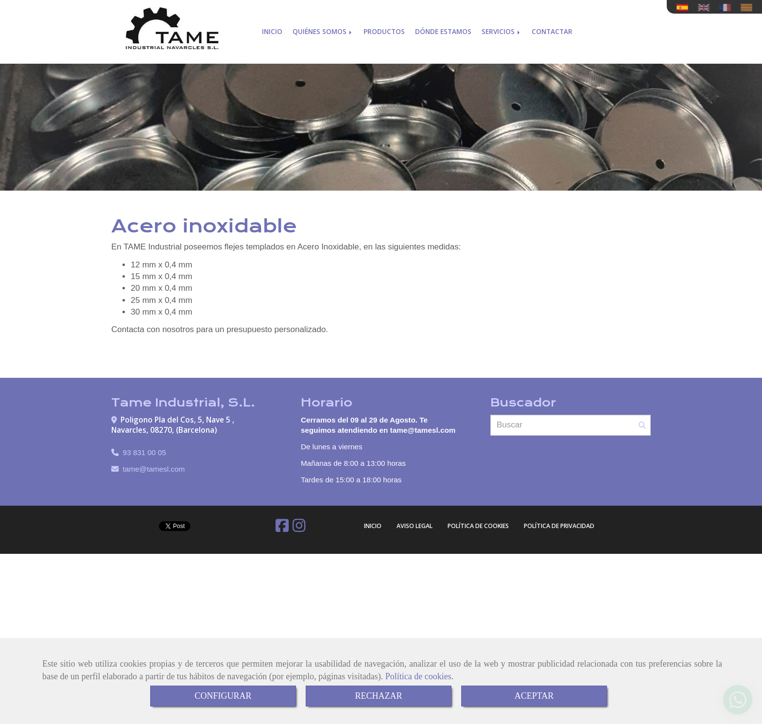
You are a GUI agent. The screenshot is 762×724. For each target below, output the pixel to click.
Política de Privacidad (559, 526)
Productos (384, 28)
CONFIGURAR (222, 696)
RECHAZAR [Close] (378, 696)
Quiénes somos (323, 28)
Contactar (552, 28)
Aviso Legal (415, 526)
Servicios (501, 28)
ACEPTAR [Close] (534, 696)
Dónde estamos (443, 28)
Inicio (272, 28)
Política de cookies (418, 676)
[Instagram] (299, 528)
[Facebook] (282, 528)
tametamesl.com (154, 469)
